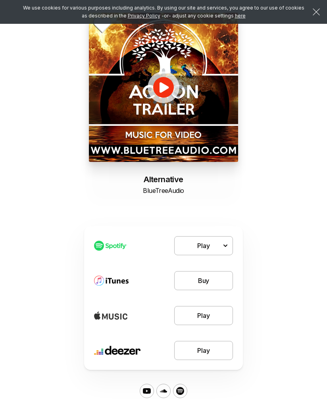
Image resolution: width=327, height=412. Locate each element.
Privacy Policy (144, 16)
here (240, 16)
